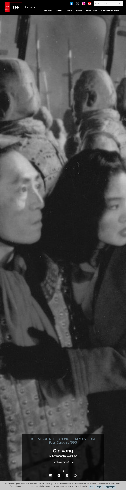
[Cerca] (120, 3)
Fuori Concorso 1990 (63, 443)
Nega (98, 487)
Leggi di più (110, 487)
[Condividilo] (59, 475)
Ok (91, 487)
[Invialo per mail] (51, 475)
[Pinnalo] (67, 475)
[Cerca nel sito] (108, 3)
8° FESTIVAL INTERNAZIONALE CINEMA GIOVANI (63, 439)
